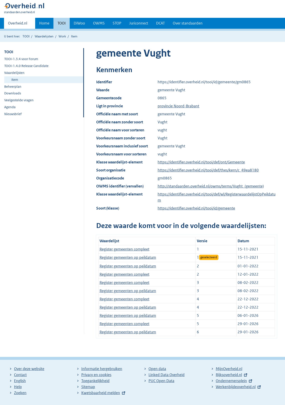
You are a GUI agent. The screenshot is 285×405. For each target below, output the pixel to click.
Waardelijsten (44, 36)
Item (14, 79)
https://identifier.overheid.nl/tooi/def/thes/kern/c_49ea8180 (208, 170)
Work (62, 36)
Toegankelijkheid (95, 380)
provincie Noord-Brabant (178, 106)
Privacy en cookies (96, 374)
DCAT (160, 23)
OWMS (99, 23)
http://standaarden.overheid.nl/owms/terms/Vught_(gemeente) (211, 186)
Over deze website (29, 368)
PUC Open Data (161, 380)
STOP (117, 23)
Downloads (12, 93)
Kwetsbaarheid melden (100, 392)
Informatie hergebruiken (101, 368)
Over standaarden (188, 23)
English (20, 380)
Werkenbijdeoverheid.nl (236, 386)
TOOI (61, 23)
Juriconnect (138, 23)
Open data (157, 368)
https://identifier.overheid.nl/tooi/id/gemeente (196, 208)
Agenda (10, 107)
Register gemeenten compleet (124, 249)
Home (44, 23)
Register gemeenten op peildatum (128, 257)
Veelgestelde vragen (19, 100)
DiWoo (79, 23)
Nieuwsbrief (13, 114)
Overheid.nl (17, 24)
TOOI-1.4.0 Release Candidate (26, 66)
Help (18, 386)
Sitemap (88, 386)
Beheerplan (12, 86)
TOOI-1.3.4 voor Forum (21, 59)
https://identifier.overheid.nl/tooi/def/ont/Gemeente (201, 162)
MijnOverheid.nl (229, 368)
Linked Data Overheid (167, 374)
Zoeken (20, 392)
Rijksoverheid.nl (229, 374)
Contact (20, 374)
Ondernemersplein (231, 380)
